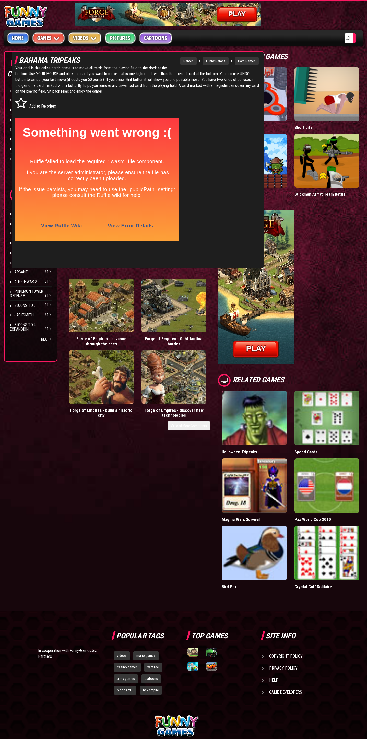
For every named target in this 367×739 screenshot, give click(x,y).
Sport (19, 138)
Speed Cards (319, 420)
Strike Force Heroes (32, 242)
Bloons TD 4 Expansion (23, 327)
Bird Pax (254, 533)
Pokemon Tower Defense (26, 293)
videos (122, 602)
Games (161, 61)
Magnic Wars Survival (267, 476)
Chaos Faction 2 (28, 252)
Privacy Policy (283, 614)
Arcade (21, 90)
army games (126, 625)
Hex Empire (24, 233)
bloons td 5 (125, 637)
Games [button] (48, 38)
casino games (127, 614)
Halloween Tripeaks (265, 420)
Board (20, 158)
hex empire (151, 637)
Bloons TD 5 (25, 305)
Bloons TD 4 (25, 213)
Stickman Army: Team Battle (333, 172)
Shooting (22, 109)
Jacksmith (23, 315)
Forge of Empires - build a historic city (172, 316)
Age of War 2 (25, 281)
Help (273, 626)
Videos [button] (85, 38)
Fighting (22, 119)
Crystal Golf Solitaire (326, 533)
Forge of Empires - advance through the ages (86, 316)
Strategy (22, 148)
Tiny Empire (258, 172)
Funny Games (188, 61)
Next (46, 339)
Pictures (120, 38)
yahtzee (153, 614)
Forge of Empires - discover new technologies (214, 316)
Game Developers (285, 638)
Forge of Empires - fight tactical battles (129, 316)
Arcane (21, 271)
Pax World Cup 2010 (325, 476)
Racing (20, 129)
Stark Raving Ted (29, 262)
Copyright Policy (286, 602)
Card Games (219, 61)
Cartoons (155, 38)
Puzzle (20, 100)
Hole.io (253, 117)
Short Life (316, 117)
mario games (146, 602)
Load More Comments (214, 332)
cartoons (151, 625)
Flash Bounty (26, 223)
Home (18, 38)
